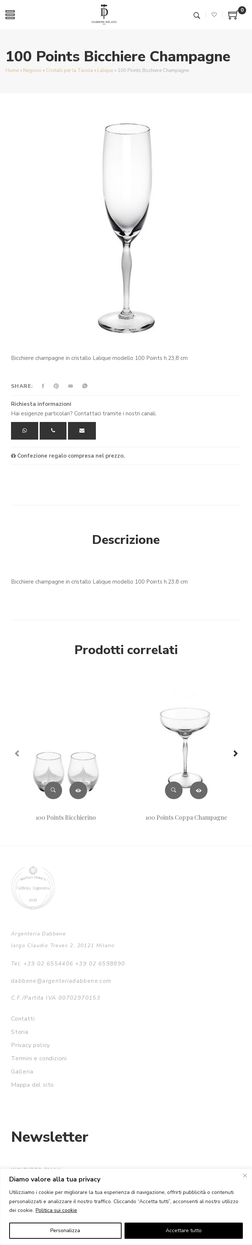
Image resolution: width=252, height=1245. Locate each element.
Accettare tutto (184, 1230)
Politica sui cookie (56, 1210)
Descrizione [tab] (126, 539)
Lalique (105, 70)
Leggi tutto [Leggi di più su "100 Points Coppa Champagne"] (199, 790)
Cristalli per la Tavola (69, 70)
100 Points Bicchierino (66, 817)
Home (12, 70)
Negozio (32, 70)
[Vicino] (245, 1175)
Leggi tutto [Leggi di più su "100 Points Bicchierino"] (78, 790)
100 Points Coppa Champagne (186, 817)
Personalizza (65, 1230)
